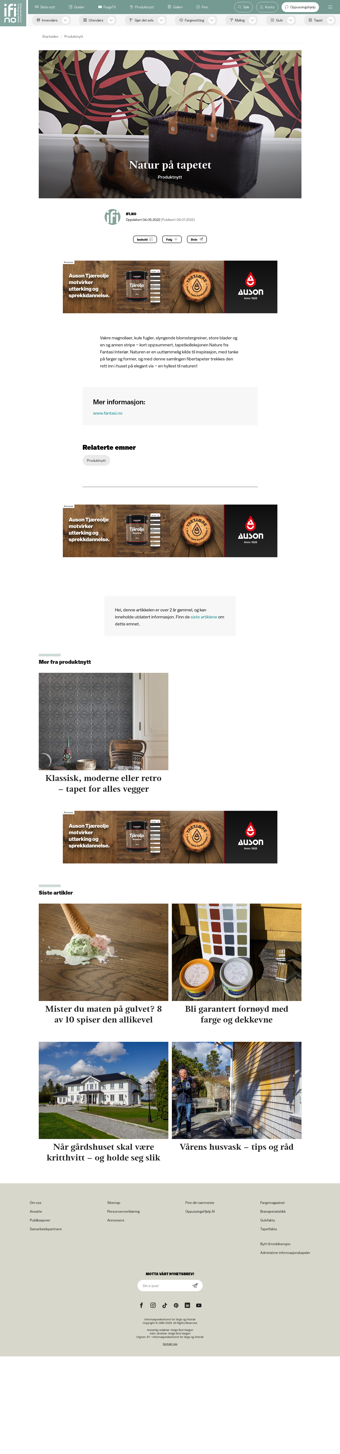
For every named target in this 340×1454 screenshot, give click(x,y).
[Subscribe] (195, 1286)
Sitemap (113, 1203)
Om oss (35, 1203)
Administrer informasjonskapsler (285, 1253)
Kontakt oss (170, 1344)
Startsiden (50, 36)
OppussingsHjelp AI (200, 1211)
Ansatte (36, 1211)
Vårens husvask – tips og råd (237, 1147)
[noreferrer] (187, 1305)
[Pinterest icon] (176, 1305)
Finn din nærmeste (199, 1203)
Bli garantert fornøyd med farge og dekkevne (236, 1014)
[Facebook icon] (141, 1305)
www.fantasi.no (107, 412)
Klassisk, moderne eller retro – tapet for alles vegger (103, 783)
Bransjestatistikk (273, 1211)
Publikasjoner (40, 1220)
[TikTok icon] (164, 1305)
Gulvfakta (267, 1220)
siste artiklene (204, 616)
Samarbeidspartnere (46, 1229)
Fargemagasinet (272, 1203)
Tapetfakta (268, 1229)
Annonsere (115, 1220)
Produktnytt (73, 36)
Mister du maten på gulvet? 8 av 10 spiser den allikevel (103, 1014)
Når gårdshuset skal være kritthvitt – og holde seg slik (103, 1152)
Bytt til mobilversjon (275, 1244)
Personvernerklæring (123, 1211)
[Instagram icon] (153, 1305)
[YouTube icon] (199, 1305)
